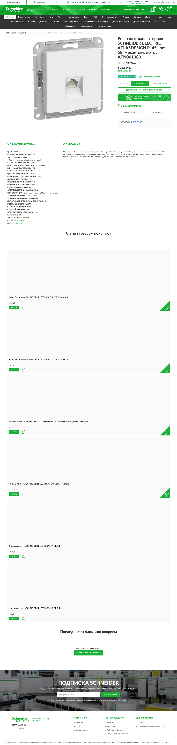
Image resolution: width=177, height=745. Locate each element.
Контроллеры (17, 22)
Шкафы (137, 17)
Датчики (149, 17)
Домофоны (44, 22)
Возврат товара (82, 730)
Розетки (10, 17)
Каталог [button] (55, 10)
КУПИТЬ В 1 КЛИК (160, 83)
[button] (137, 3)
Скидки (141, 723)
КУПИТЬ (14, 307)
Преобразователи (110, 17)
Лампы (57, 22)
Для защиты (86, 26)
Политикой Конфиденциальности (87, 700)
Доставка (79, 723)
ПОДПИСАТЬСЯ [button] (111, 695)
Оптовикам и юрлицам (73, 10)
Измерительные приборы (96, 22)
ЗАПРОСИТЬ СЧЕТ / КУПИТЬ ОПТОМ (144, 90)
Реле (51, 17)
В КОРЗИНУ (140, 83)
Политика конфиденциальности (151, 726)
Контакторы (73, 17)
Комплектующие (104, 26)
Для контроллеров (141, 22)
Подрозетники (164, 17)
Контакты (106, 10)
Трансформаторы (72, 22)
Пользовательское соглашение (119, 734)
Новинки (92, 10)
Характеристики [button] (131, 112)
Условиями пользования (108, 700)
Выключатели (24, 17)
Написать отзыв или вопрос (88, 653)
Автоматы (39, 17)
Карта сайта (111, 726)
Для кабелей (71, 26)
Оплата (78, 726)
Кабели (31, 22)
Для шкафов (160, 22)
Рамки (60, 17)
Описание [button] (157, 112)
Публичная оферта (114, 730)
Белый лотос (18, 223)
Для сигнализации (120, 22)
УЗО (95, 17)
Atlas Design (19, 220)
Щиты (86, 17)
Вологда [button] (137, 122)
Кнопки (126, 17)
